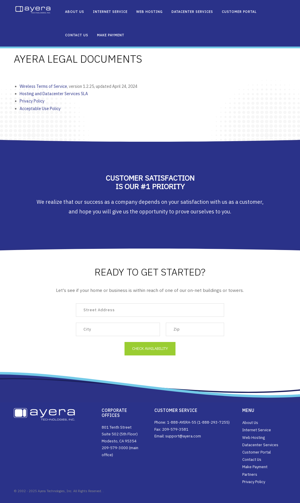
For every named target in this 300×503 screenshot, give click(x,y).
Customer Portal (239, 12)
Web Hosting (149, 12)
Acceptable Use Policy (40, 108)
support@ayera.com (183, 436)
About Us (74, 12)
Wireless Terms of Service (44, 86)
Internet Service (110, 12)
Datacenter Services (192, 12)
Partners (249, 474)
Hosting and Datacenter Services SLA (54, 93)
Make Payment (110, 35)
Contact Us (76, 35)
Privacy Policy (32, 101)
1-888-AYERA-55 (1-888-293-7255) (198, 422)
